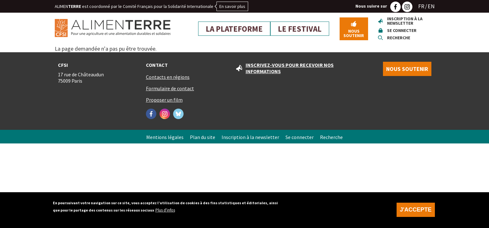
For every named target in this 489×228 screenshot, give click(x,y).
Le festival (300, 29)
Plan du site (202, 137)
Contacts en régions (168, 77)
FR (421, 6)
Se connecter (402, 30)
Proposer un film (164, 100)
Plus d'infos (165, 212)
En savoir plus (232, 6)
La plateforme (234, 29)
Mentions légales (165, 137)
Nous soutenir (353, 33)
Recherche (398, 37)
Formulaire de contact (170, 88)
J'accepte (415, 212)
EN (431, 6)
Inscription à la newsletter (405, 20)
